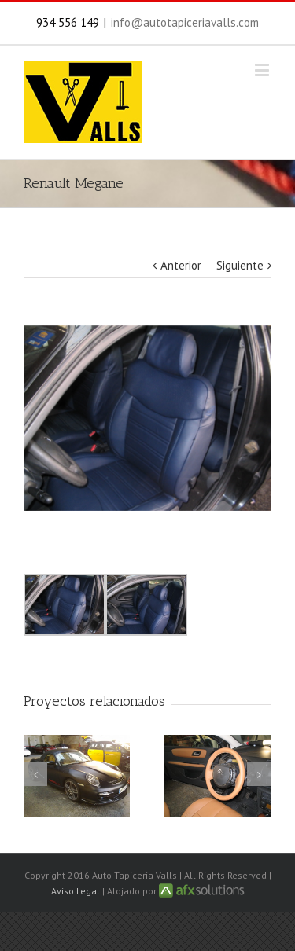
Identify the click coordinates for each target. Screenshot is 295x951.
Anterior (180, 265)
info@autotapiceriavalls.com (185, 22)
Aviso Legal (75, 891)
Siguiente (240, 265)
